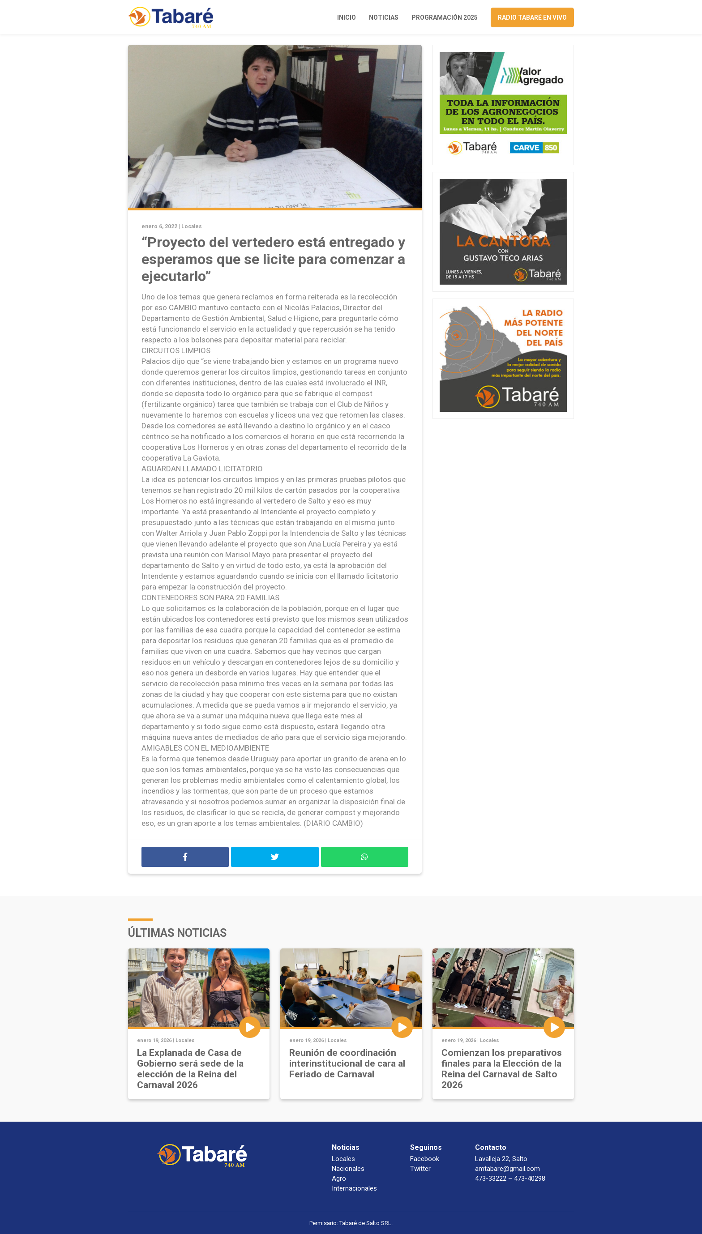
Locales (191, 226)
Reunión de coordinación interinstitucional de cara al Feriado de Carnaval (347, 1063)
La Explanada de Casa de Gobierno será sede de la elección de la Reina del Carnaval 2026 (190, 1068)
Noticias (383, 17)
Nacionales (348, 1169)
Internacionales (354, 1188)
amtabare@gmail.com (507, 1169)
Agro (339, 1178)
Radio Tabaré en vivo (532, 17)
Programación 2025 (444, 17)
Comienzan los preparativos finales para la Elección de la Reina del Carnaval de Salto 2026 (501, 1068)
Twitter (420, 1169)
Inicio (346, 17)
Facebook (424, 1159)
